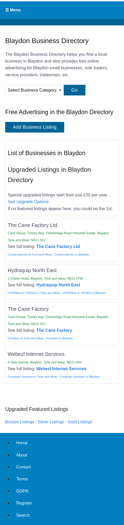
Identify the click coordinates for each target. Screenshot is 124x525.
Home (21, 442)
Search (23, 515)
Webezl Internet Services (62, 368)
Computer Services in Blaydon (80, 376)
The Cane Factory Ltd (58, 246)
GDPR (22, 491)
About (21, 455)
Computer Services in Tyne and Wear (32, 376)
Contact (23, 467)
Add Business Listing (34, 127)
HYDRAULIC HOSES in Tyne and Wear (34, 292)
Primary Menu (62, 10)
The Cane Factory (54, 330)
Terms (22, 478)
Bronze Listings (19, 421)
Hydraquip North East (58, 284)
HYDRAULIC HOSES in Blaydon (84, 292)
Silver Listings (51, 421)
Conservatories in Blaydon (71, 254)
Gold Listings (80, 421)
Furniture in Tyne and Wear (26, 338)
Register (24, 503)
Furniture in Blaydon (59, 338)
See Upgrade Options (28, 201)
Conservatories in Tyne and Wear (30, 254)
